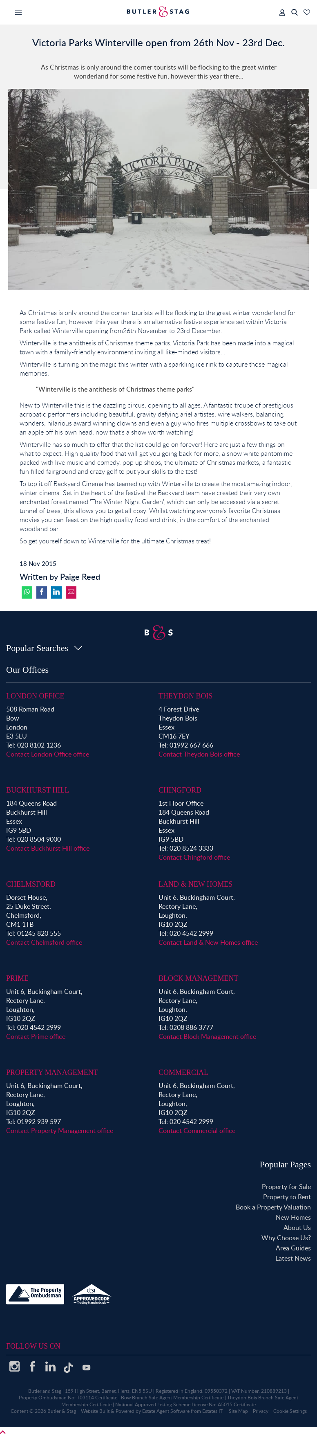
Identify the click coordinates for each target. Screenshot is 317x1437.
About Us (297, 1227)
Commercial (183, 1072)
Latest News (293, 1258)
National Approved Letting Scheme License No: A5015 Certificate (185, 1404)
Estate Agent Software (166, 1411)
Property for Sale (286, 1186)
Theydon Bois (185, 696)
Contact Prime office (35, 1036)
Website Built (95, 1411)
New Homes (293, 1217)
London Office (35, 696)
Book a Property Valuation (273, 1207)
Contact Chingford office (194, 857)
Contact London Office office (47, 754)
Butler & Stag (61, 1411)
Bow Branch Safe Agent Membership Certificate (172, 1397)
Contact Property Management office (59, 1130)
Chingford (179, 790)
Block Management (198, 978)
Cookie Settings (290, 1411)
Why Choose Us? (286, 1237)
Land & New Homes (195, 884)
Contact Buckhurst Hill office (47, 848)
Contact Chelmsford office (44, 942)
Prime (17, 978)
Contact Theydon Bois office (199, 754)
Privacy (260, 1411)
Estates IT (212, 1411)
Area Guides (293, 1247)
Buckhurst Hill (37, 790)
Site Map (238, 1411)
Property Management (52, 1072)
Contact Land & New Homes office (208, 942)
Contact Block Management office (207, 1036)
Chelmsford (31, 884)
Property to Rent (287, 1196)
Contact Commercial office (196, 1130)
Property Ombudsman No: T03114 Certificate (68, 1397)
